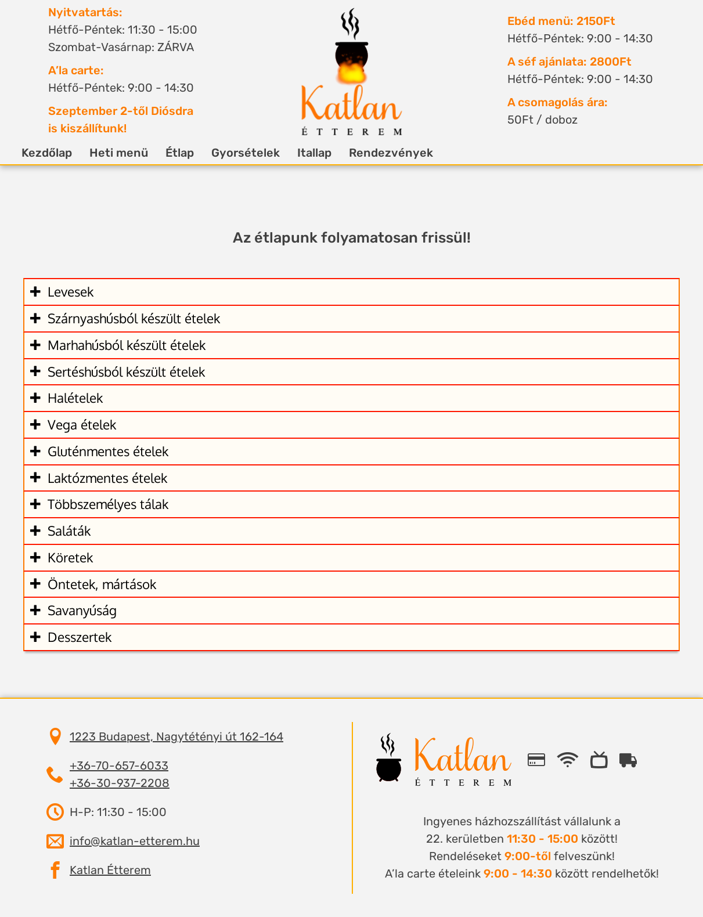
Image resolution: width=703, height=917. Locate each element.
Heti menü (132, 153)
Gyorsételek (259, 153)
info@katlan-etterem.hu (135, 841)
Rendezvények (405, 153)
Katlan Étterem (110, 870)
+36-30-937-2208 (120, 783)
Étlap (193, 153)
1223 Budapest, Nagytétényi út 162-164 (176, 736)
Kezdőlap (60, 153)
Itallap (328, 153)
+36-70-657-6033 (119, 765)
